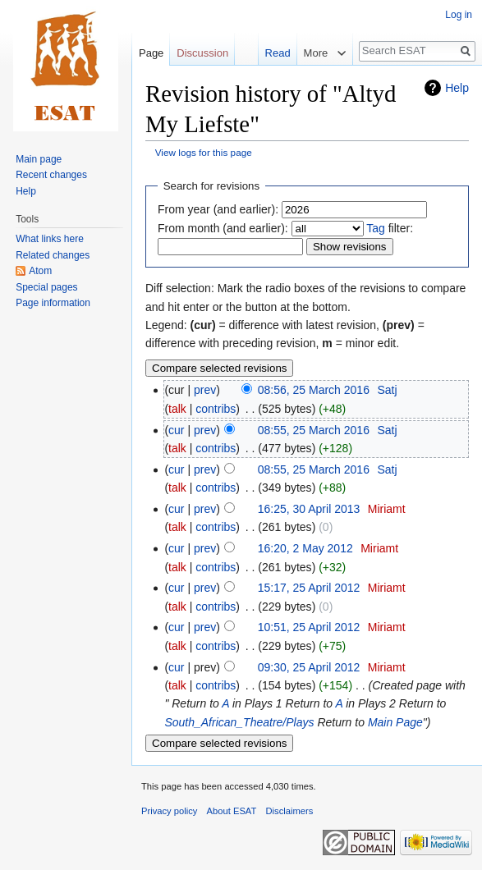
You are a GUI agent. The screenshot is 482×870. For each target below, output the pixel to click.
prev (205, 389)
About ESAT (232, 811)
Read (263, 53)
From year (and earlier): (218, 209)
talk (177, 408)
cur (176, 430)
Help (457, 87)
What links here (50, 239)
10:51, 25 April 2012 (309, 627)
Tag (375, 228)
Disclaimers (290, 811)
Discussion (202, 53)
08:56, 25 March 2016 (314, 389)
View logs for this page (203, 152)
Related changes (53, 255)
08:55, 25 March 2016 (314, 430)
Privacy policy (169, 811)
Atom (40, 271)
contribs (215, 408)
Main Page (395, 722)
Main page (39, 159)
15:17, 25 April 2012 (309, 587)
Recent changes (51, 175)
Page (151, 53)
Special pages (46, 287)
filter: (389, 228)
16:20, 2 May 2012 (305, 548)
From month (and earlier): (223, 228)
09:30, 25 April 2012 (309, 667)
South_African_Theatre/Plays (239, 722)
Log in (458, 15)
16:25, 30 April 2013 (309, 508)
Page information (53, 303)
